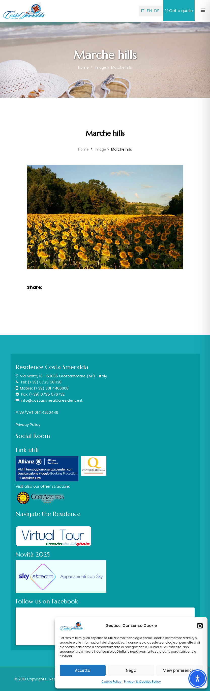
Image (100, 67)
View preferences (179, 670)
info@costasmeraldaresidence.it (52, 400)
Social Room (33, 436)
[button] (199, 625)
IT (142, 11)
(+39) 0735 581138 (45, 382)
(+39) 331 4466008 (51, 388)
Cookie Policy (111, 681)
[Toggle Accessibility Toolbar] (197, 678)
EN (149, 11)
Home (84, 67)
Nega (131, 670)
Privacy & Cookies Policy (142, 681)
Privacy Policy (28, 424)
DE (156, 11)
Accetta (83, 670)
